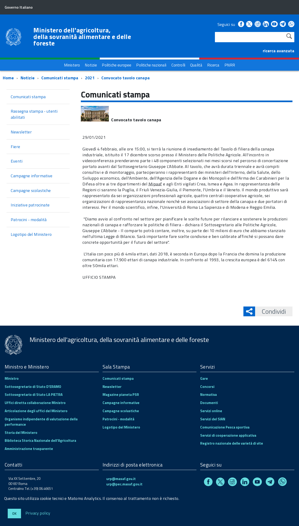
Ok (14, 513)
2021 (90, 78)
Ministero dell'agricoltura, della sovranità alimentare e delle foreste (82, 36)
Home (8, 78)
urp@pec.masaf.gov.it (124, 484)
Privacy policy (37, 513)
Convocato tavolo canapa (125, 78)
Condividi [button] (270, 311)
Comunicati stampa (59, 78)
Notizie (28, 78)
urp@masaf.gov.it (121, 478)
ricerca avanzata (278, 51)
